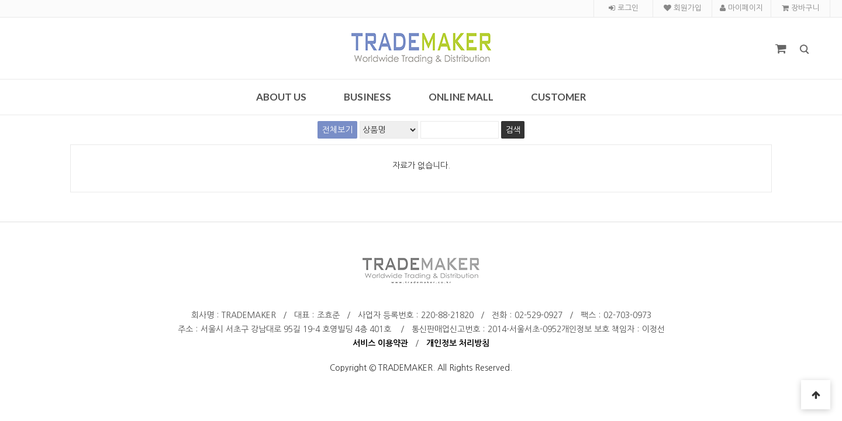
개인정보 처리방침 (457, 343)
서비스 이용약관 (380, 343)
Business (367, 97)
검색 (795, 40)
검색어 (0, 0)
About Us (281, 97)
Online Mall (461, 97)
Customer (558, 97)
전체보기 (337, 130)
